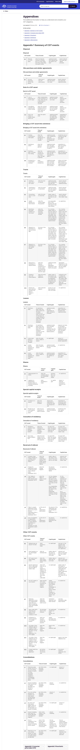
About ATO (4, 735)
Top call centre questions (60, 720)
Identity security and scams (60, 725)
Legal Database (49, 1)
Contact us (56, 723)
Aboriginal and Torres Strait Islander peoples (39, 723)
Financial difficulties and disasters (62, 728)
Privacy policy (20, 735)
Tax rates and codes (8, 725)
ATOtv (28, 735)
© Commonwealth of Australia (17, 745)
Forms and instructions (8, 723)
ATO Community (40, 1)
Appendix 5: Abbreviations (31, 40)
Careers (12, 735)
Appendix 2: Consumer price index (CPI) (34, 33)
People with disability (34, 720)
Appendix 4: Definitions (30, 38)
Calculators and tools (8, 728)
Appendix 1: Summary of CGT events (34, 31)
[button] (45, 26)
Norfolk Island (32, 725)
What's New (58, 1)
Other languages (32, 728)
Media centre (6, 720)
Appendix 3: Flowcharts (30, 36)
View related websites (30, 745)
